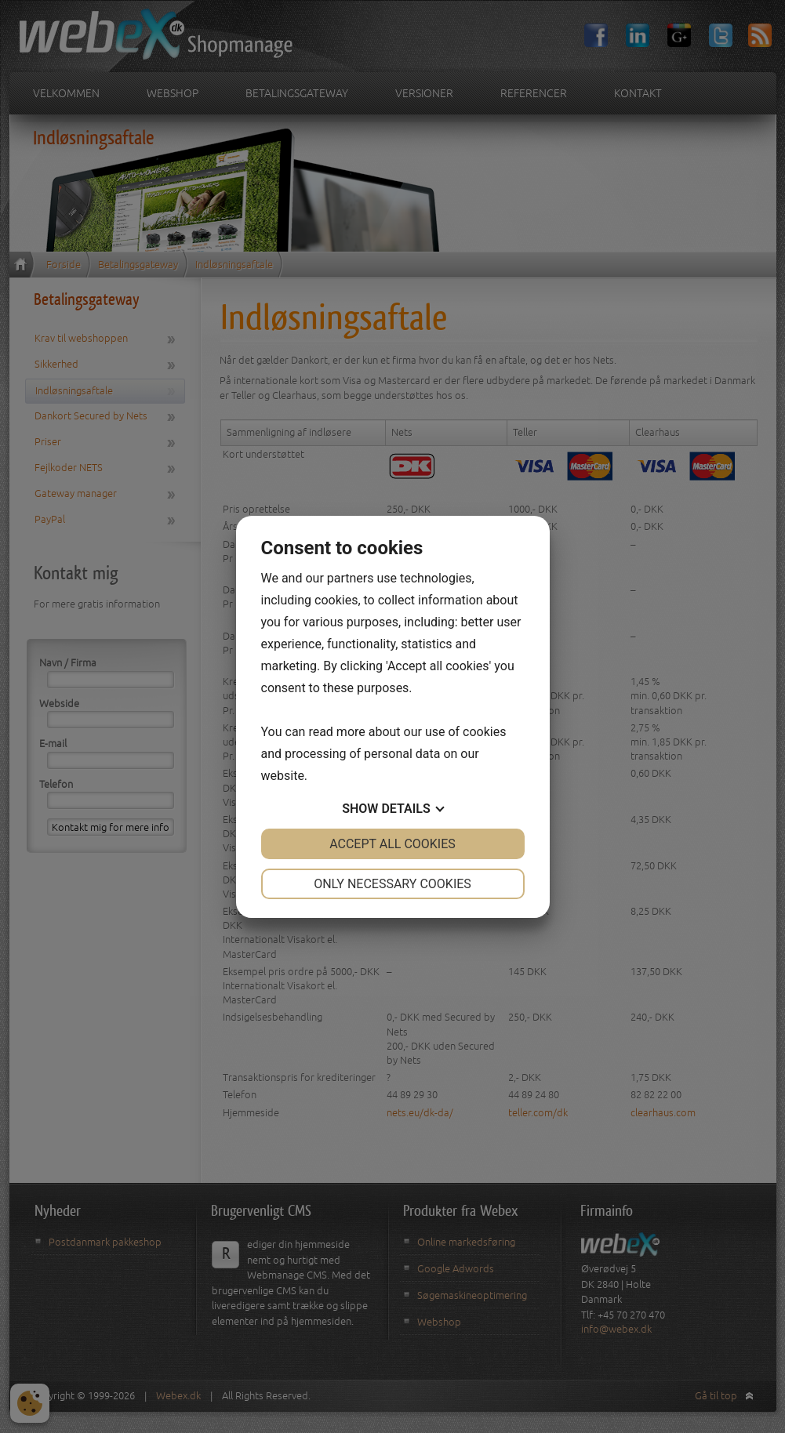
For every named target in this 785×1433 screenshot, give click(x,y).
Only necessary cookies (392, 883)
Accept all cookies (392, 843)
